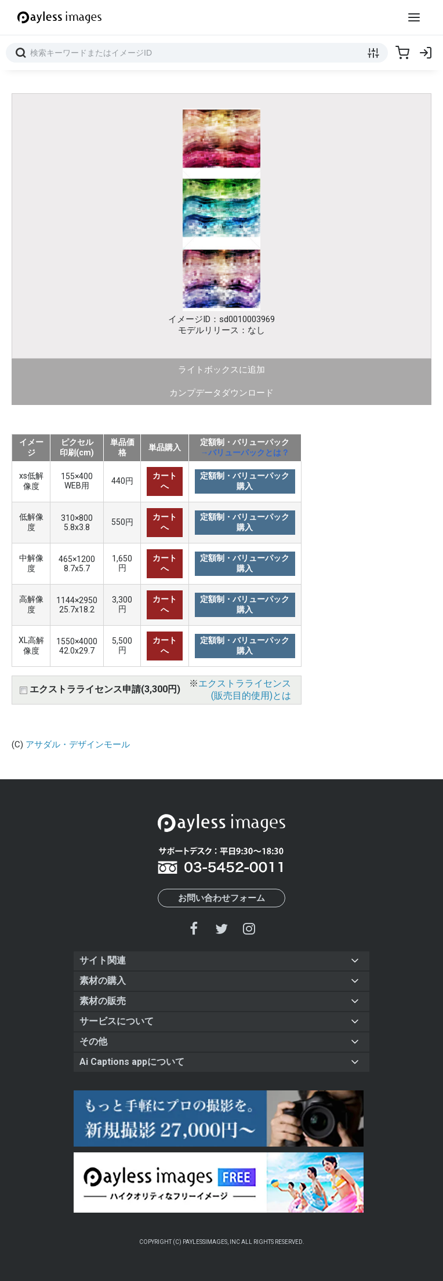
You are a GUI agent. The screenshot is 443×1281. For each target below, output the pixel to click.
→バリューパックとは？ (244, 452)
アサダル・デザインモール (78, 744)
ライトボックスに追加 (221, 369)
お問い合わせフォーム (221, 898)
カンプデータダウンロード (221, 393)
